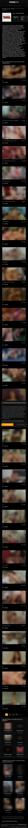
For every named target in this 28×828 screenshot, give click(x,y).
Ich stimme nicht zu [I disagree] (21, 424)
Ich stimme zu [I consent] (7, 424)
